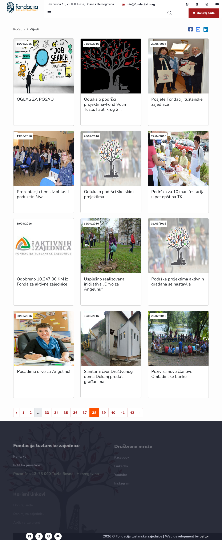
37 (85, 412)
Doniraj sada (204, 13)
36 (75, 412)
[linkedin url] (197, 4)
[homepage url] (22, 7)
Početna (19, 29)
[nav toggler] (49, 13)
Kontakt (19, 458)
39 (104, 412)
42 (132, 412)
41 (123, 412)
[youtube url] (217, 4)
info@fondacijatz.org (141, 4)
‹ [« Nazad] (16, 412)
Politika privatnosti (28, 467)
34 (56, 412)
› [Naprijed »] (140, 412)
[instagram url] (207, 4)
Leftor (204, 536)
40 (113, 412)
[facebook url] (187, 4)
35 (66, 412)
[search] (169, 13)
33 (47, 412)
